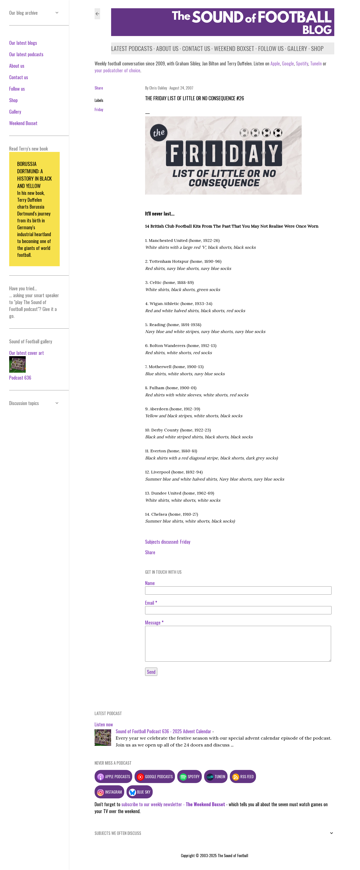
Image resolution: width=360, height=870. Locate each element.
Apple (275, 63)
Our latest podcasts (26, 54)
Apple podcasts (113, 776)
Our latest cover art (26, 352)
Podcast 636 (20, 377)
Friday (99, 109)
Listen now (104, 724)
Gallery (297, 48)
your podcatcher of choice (117, 70)
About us (167, 48)
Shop (317, 48)
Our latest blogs (23, 42)
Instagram (109, 792)
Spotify (302, 63)
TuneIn (316, 63)
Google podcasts (155, 776)
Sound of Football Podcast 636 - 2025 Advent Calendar (163, 731)
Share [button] (99, 88)
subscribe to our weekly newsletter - (173, 804)
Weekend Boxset (234, 48)
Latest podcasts (131, 48)
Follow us (271, 48)
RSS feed (243, 776)
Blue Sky (139, 792)
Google (287, 63)
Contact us (196, 48)
